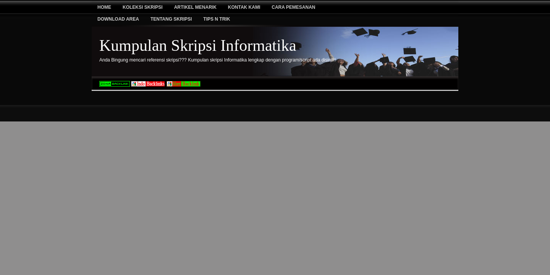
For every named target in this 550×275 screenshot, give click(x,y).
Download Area (118, 19)
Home (104, 7)
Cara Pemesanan (293, 7)
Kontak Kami (244, 7)
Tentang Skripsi (171, 19)
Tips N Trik (216, 19)
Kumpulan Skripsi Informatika (197, 45)
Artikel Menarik (195, 7)
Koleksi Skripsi (143, 7)
